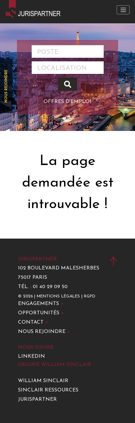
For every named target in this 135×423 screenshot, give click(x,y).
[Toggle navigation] (123, 10)
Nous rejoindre (6, 86)
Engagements (41, 303)
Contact (33, 322)
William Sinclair (43, 381)
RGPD (89, 296)
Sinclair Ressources (48, 390)
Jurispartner (37, 399)
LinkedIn (31, 356)
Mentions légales (58, 296)
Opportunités (41, 313)
